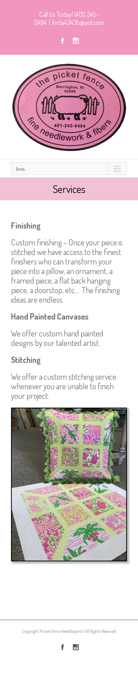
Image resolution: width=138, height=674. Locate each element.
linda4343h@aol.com (78, 22)
